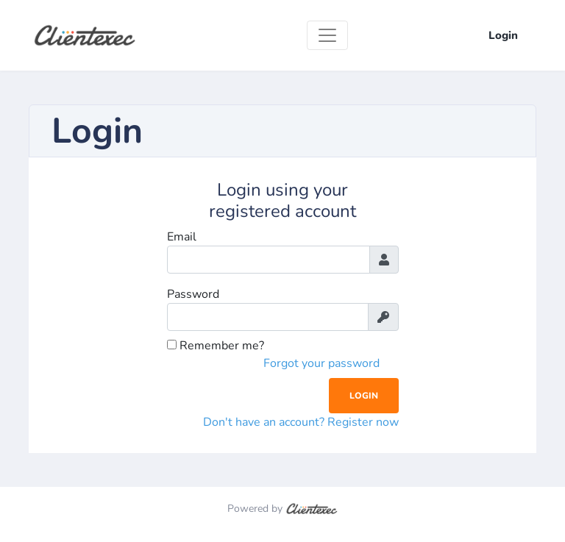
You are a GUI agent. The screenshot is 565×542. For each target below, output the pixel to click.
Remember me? (215, 346)
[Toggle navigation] (327, 35)
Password (193, 294)
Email (181, 237)
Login (503, 35)
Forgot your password (321, 363)
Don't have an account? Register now (301, 422)
